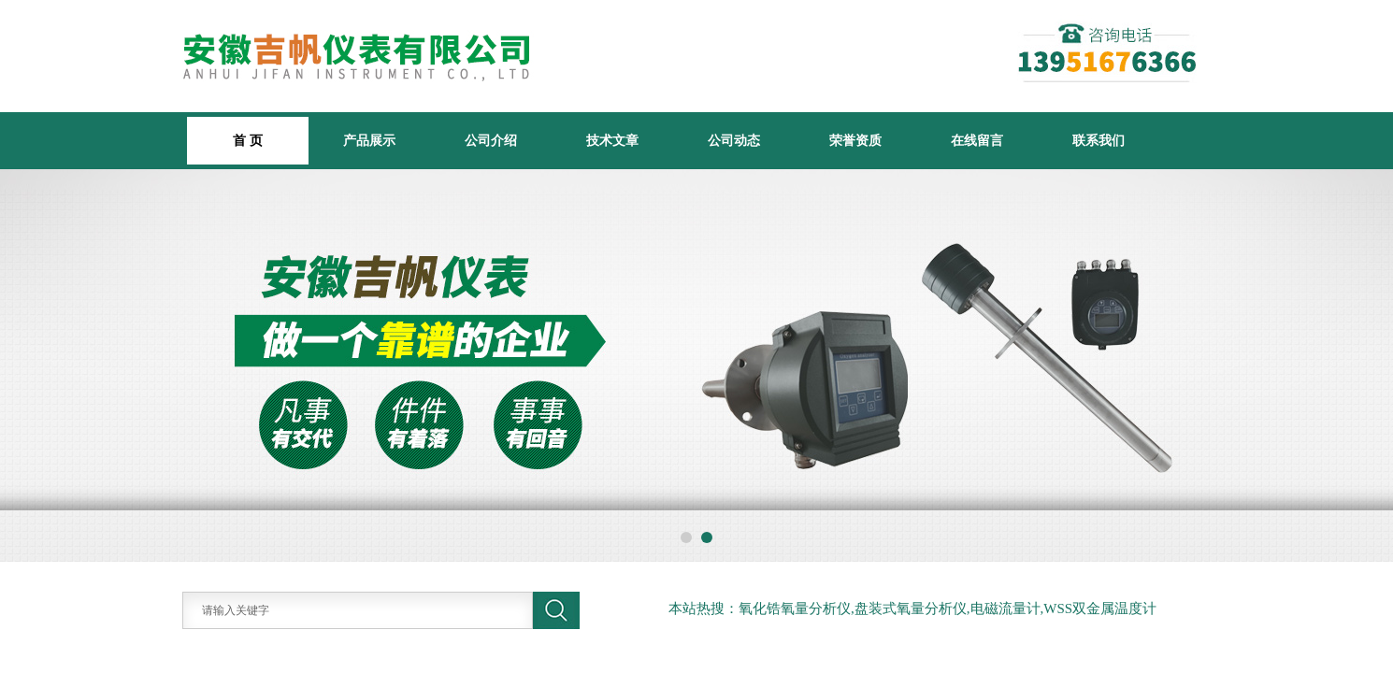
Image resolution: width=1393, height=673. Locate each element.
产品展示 (369, 140)
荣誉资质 (855, 140)
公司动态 (734, 140)
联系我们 (1098, 140)
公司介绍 (491, 140)
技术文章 (612, 140)
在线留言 (977, 140)
